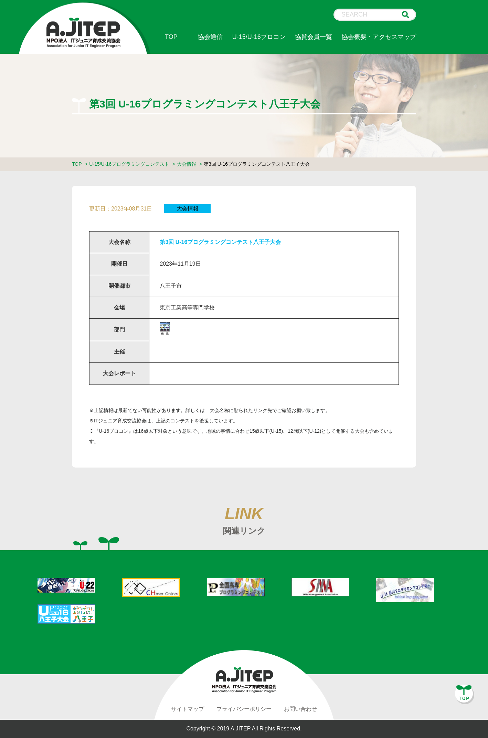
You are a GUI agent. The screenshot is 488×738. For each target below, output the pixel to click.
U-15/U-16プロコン (259, 36)
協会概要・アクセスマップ (379, 36)
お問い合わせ (300, 709)
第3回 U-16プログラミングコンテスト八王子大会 (220, 242)
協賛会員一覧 (313, 36)
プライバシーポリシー (244, 709)
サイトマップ (187, 709)
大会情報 (186, 164)
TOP (171, 36)
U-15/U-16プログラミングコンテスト (129, 164)
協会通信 (210, 36)
